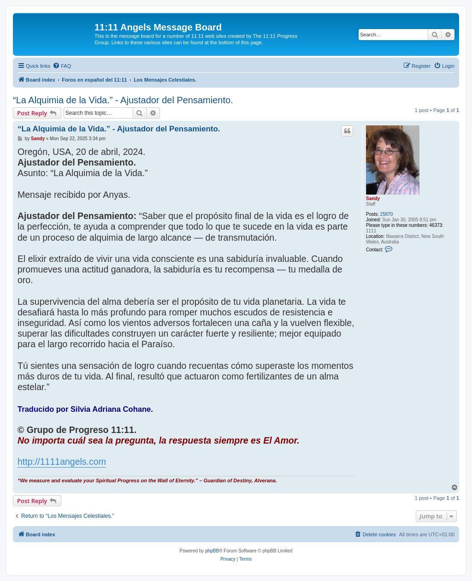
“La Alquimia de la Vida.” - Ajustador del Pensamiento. (123, 100)
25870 (386, 214)
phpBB (212, 550)
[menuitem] (62, 65)
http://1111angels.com (62, 461)
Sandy (373, 198)
